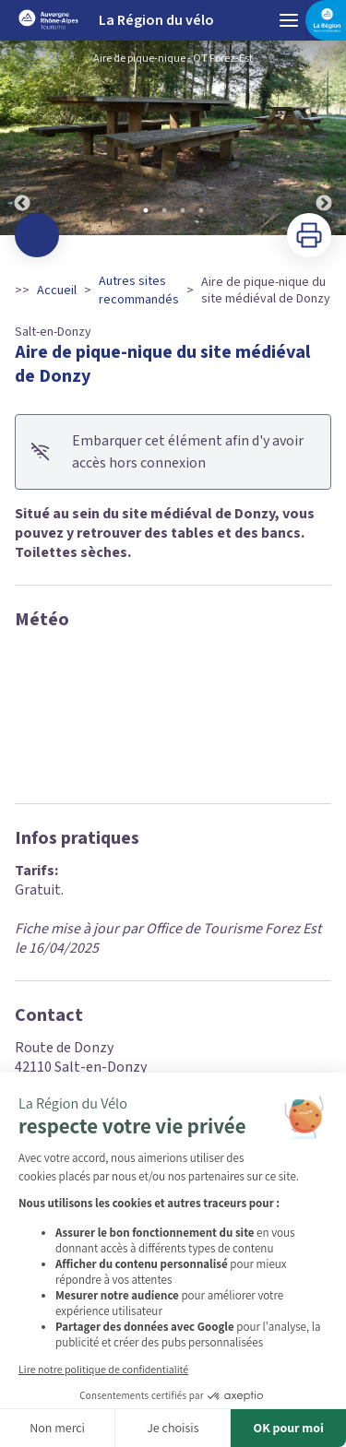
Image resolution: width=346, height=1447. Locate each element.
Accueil (57, 290)
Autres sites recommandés (139, 290)
